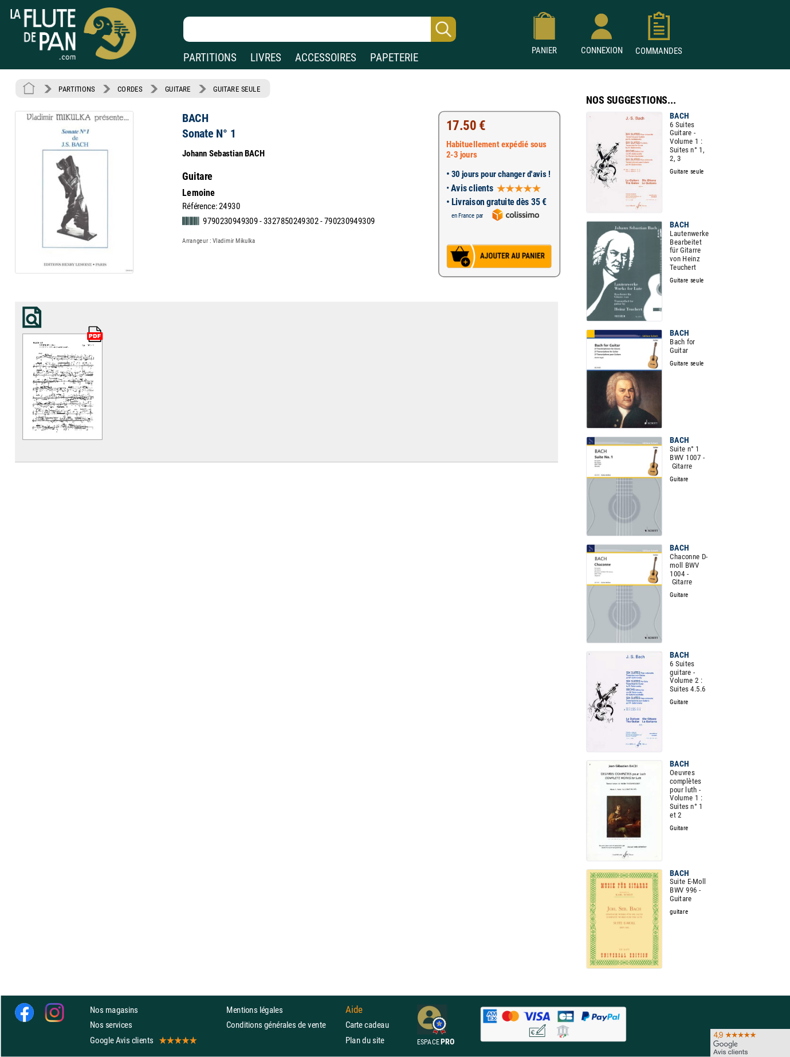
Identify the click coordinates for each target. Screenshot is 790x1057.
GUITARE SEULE (236, 88)
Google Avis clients (142, 1040)
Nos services (111, 1025)
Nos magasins (114, 1010)
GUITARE (178, 88)
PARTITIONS (210, 57)
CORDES (129, 88)
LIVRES (265, 57)
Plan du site (364, 1040)
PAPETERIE (394, 57)
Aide (354, 1010)
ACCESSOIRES (325, 57)
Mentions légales (254, 1010)
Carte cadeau (367, 1025)
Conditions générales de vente (283, 1025)
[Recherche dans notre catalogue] (319, 29)
